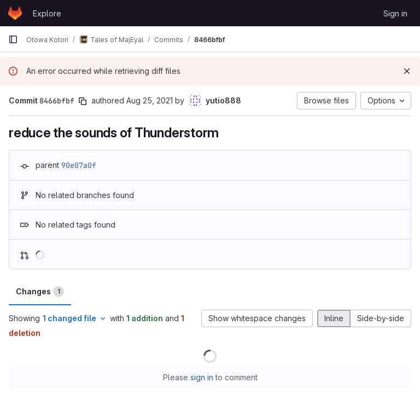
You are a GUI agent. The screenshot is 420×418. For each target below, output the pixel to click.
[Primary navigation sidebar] (13, 39)
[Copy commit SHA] (82, 101)
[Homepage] (15, 13)
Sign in (395, 13)
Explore (47, 13)
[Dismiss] (406, 71)
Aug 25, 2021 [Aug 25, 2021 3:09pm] (149, 100)
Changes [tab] (40, 291)
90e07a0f (78, 165)
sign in (201, 377)
